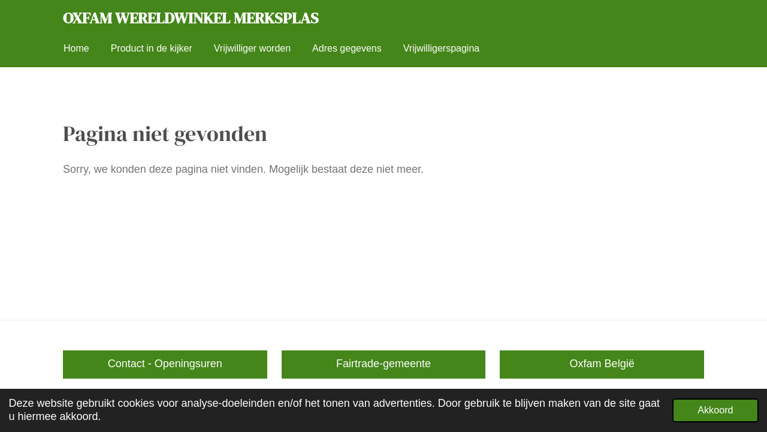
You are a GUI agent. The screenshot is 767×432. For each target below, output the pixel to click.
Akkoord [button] (715, 409)
